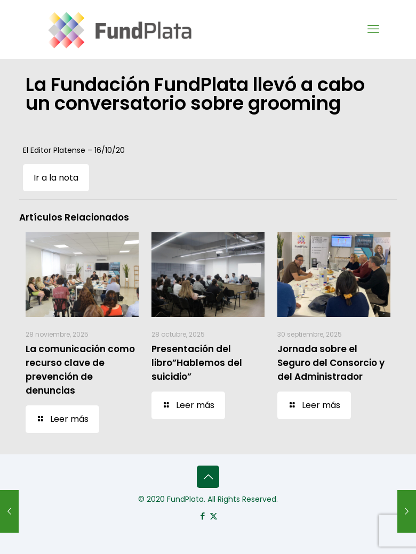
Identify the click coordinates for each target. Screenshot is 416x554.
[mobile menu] (373, 29)
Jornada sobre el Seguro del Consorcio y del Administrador (331, 363)
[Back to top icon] (208, 477)
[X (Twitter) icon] (214, 516)
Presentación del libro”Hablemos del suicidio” (196, 363)
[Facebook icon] (202, 516)
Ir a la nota (56, 178)
